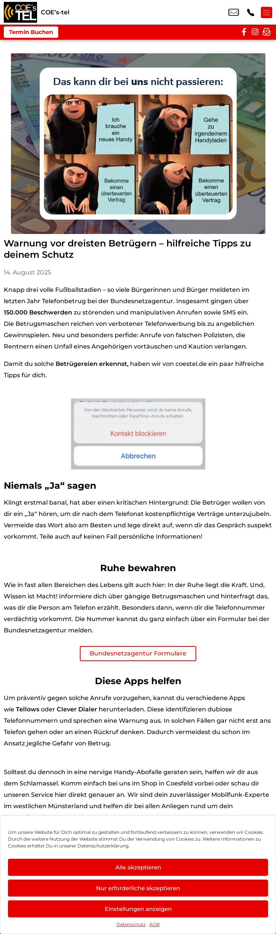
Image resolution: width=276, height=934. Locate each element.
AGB (154, 924)
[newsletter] (266, 32)
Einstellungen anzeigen (138, 908)
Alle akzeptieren (138, 867)
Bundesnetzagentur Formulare (138, 653)
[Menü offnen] (266, 12)
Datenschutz (131, 924)
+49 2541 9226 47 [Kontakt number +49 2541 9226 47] (250, 12)
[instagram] (255, 32)
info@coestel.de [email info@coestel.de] (233, 12)
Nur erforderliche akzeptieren (138, 888)
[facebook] (244, 32)
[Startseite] (20, 12)
